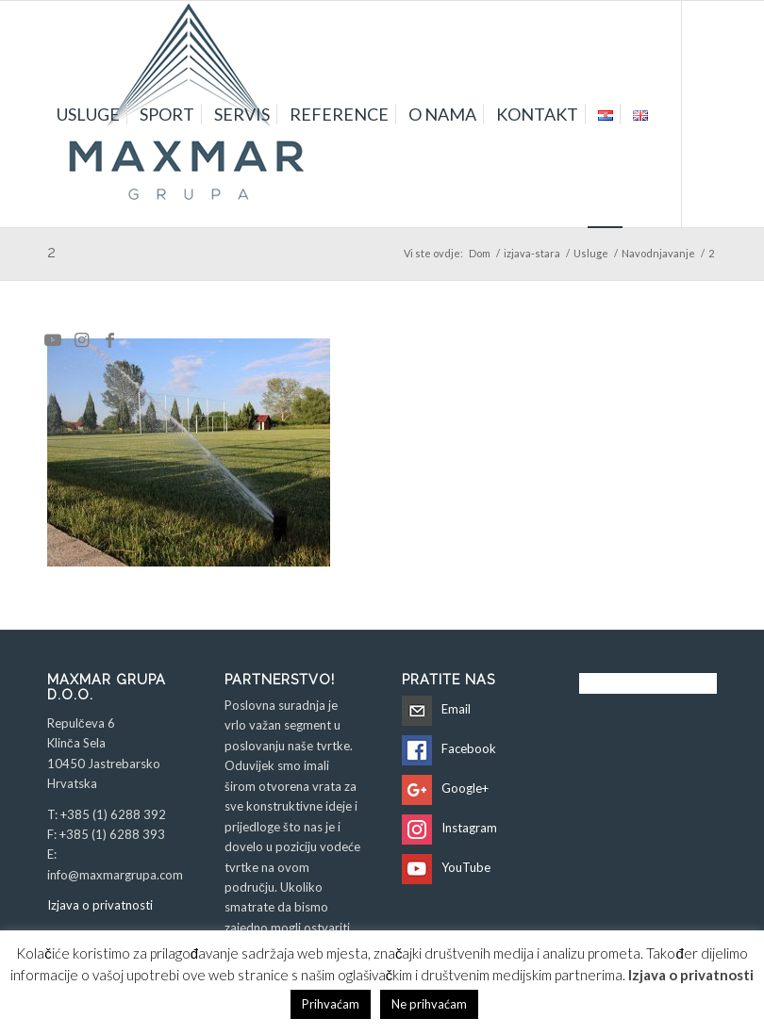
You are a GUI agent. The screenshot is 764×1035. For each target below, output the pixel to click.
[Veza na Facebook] (109, 339)
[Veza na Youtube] (53, 339)
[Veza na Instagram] (81, 339)
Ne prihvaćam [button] (429, 1003)
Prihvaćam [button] (330, 1003)
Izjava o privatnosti (100, 904)
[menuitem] (88, 114)
